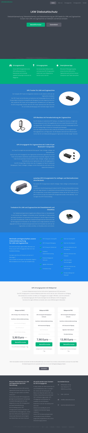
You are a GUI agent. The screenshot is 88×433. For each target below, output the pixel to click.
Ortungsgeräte (68, 3)
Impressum (64, 426)
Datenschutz (71, 426)
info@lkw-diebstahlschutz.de (68, 399)
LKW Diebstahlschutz (6, 1)
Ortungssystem (77, 3)
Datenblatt (54, 25)
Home (53, 3)
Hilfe (43, 426)
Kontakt (84, 3)
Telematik (52, 426)
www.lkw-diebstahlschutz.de (68, 405)
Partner (58, 426)
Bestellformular (35, 25)
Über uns (60, 3)
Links (47, 426)
